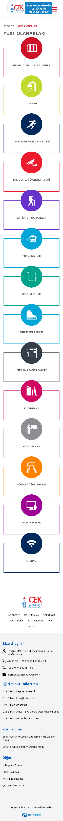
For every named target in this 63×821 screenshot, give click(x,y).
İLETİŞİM (31, 626)
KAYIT (51, 620)
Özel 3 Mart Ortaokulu (15, 704)
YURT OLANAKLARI (27, 25)
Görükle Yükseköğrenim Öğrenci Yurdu (23, 746)
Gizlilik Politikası (11, 772)
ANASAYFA (9, 25)
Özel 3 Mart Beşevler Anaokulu (19, 691)
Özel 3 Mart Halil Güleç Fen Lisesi (21, 718)
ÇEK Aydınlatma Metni (15, 785)
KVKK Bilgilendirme (13, 778)
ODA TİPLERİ (16, 620)
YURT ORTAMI (36, 620)
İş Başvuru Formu (12, 765)
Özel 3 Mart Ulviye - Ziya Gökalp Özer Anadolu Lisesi (31, 711)
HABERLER (49, 614)
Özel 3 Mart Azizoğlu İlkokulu (18, 698)
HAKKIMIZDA (31, 614)
